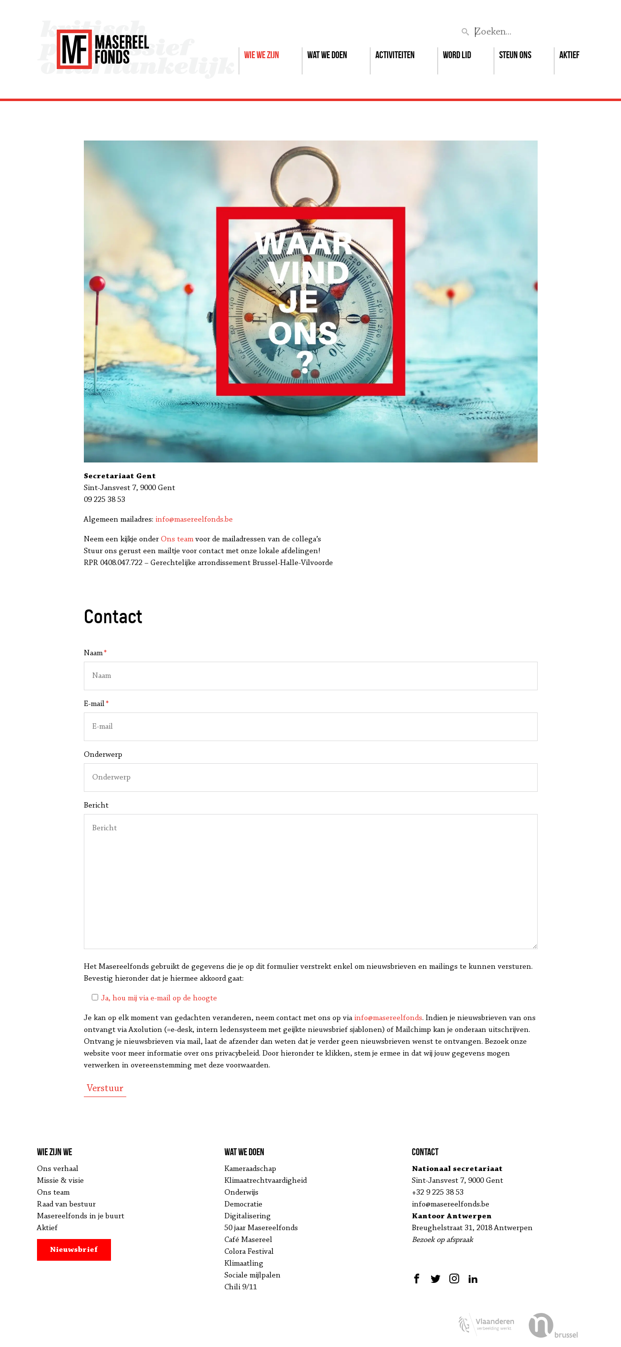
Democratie (243, 1204)
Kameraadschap (250, 1169)
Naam (95, 653)
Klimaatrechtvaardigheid (265, 1181)
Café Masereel (248, 1240)
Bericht (96, 806)
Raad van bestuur (66, 1204)
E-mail (96, 704)
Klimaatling (243, 1264)
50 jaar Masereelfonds (261, 1228)
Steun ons (515, 54)
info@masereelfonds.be (194, 520)
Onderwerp (103, 755)
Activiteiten (395, 54)
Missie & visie (60, 1181)
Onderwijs (241, 1193)
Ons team (177, 539)
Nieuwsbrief (74, 1250)
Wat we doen (327, 54)
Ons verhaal (57, 1169)
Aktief (569, 54)
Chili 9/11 (240, 1287)
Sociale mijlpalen (252, 1275)
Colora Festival (249, 1252)
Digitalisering (247, 1216)
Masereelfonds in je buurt (80, 1216)
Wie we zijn (261, 54)
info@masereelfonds (388, 1018)
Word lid (457, 54)
